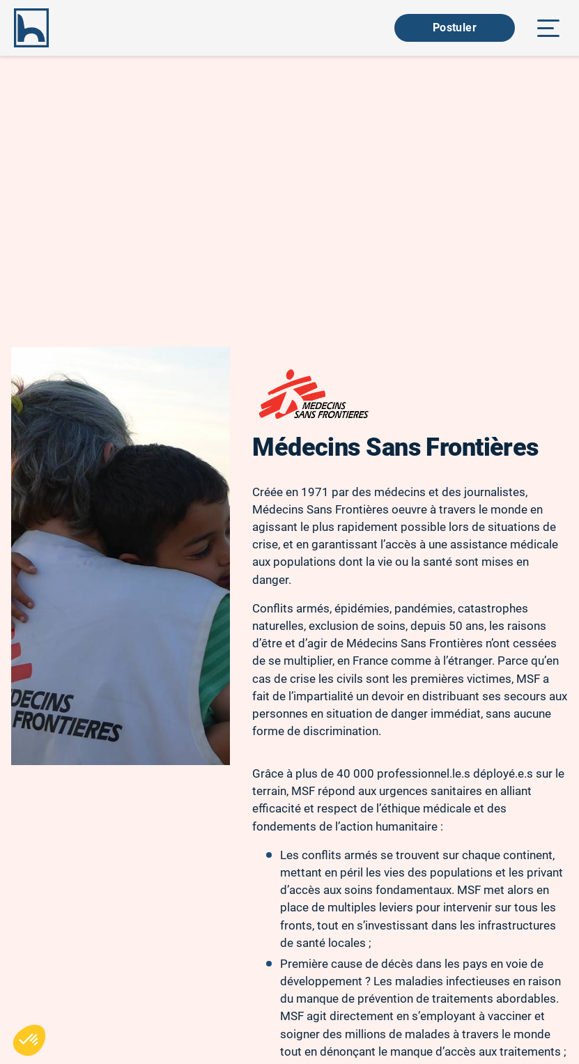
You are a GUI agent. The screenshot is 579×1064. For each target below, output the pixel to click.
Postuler (455, 27)
